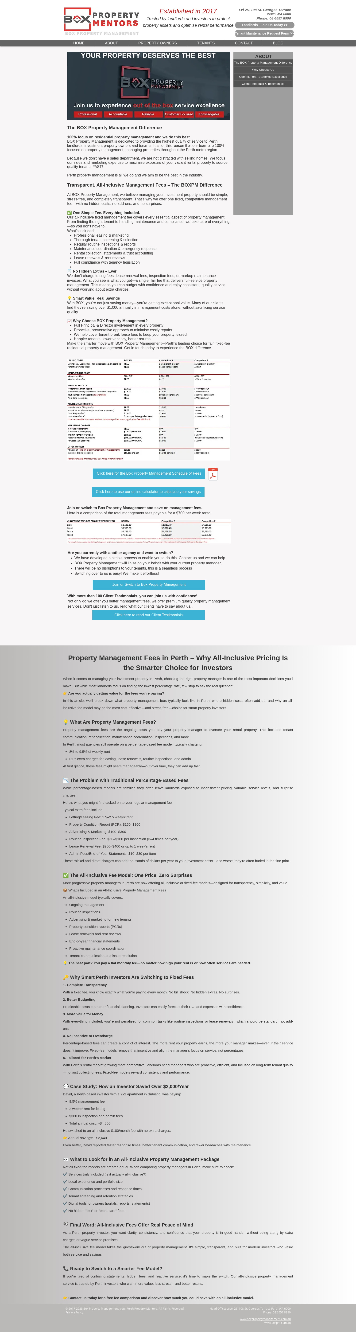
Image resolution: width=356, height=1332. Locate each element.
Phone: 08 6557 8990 (273, 18)
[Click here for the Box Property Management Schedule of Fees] (149, 474)
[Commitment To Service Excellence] (263, 76)
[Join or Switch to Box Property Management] (149, 585)
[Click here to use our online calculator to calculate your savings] (148, 492)
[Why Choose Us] (263, 69)
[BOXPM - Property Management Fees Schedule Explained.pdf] (213, 474)
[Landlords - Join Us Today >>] (264, 25)
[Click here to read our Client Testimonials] (148, 615)
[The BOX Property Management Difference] (263, 62)
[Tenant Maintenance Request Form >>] (264, 33)
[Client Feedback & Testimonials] (263, 83)
